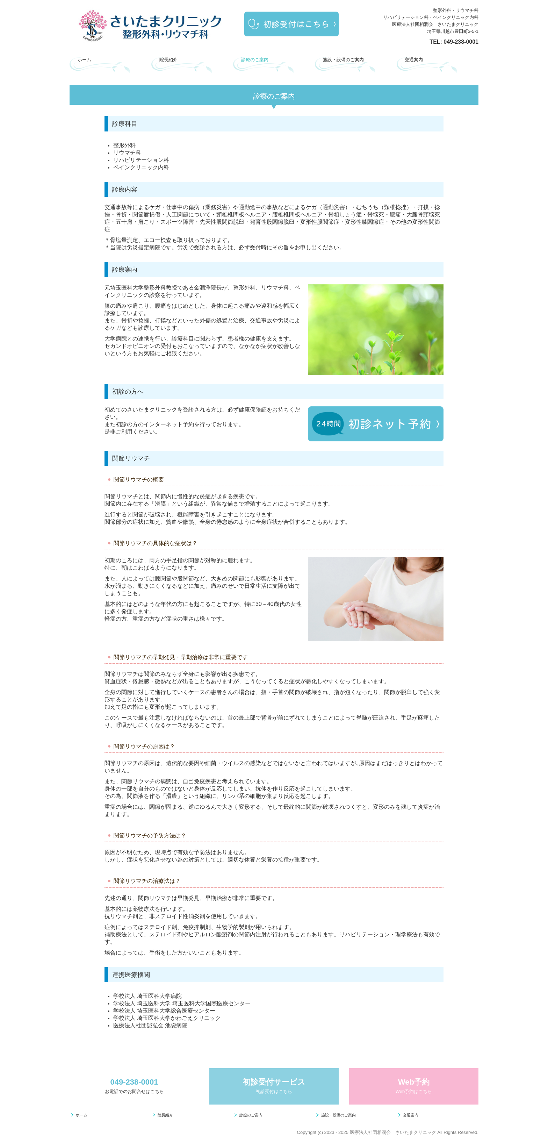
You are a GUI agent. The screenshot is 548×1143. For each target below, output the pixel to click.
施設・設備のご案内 (343, 59)
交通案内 (414, 59)
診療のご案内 (254, 59)
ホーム (84, 59)
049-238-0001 (461, 42)
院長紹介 (168, 59)
